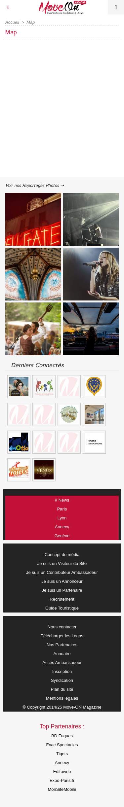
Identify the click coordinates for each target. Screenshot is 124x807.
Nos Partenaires (62, 644)
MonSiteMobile (62, 789)
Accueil (12, 22)
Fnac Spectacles (62, 744)
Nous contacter (62, 626)
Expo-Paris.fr (62, 780)
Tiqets (62, 753)
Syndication (62, 680)
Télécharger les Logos (62, 635)
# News (62, 500)
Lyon (62, 517)
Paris (62, 509)
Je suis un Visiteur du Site (62, 563)
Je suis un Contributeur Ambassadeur (62, 572)
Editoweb (62, 771)
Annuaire (61, 653)
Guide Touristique (62, 608)
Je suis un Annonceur (61, 581)
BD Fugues (62, 735)
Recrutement (62, 599)
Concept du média (62, 554)
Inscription (62, 671)
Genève (62, 535)
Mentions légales (62, 698)
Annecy (62, 526)
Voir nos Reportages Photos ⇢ (34, 186)
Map (30, 22)
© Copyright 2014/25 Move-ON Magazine (62, 707)
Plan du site (62, 689)
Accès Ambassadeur (62, 662)
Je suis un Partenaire (62, 590)
